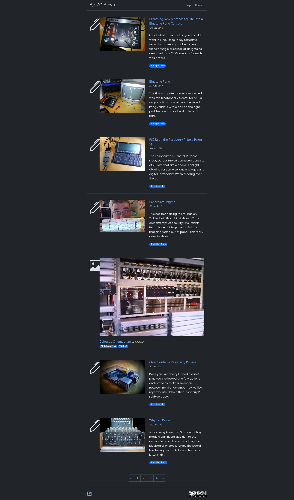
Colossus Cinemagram (115, 341)
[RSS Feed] (89, 493)
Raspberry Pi (157, 186)
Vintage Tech (158, 65)
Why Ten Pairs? (159, 420)
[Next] (163, 478)
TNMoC (123, 346)
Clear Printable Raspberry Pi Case (172, 362)
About (198, 5)
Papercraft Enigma (162, 202)
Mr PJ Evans (102, 5)
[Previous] (131, 478)
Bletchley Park (158, 244)
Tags (188, 5)
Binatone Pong (159, 81)
